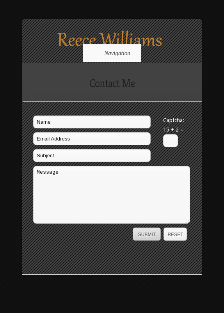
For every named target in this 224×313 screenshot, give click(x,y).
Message (111, 195)
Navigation (110, 53)
